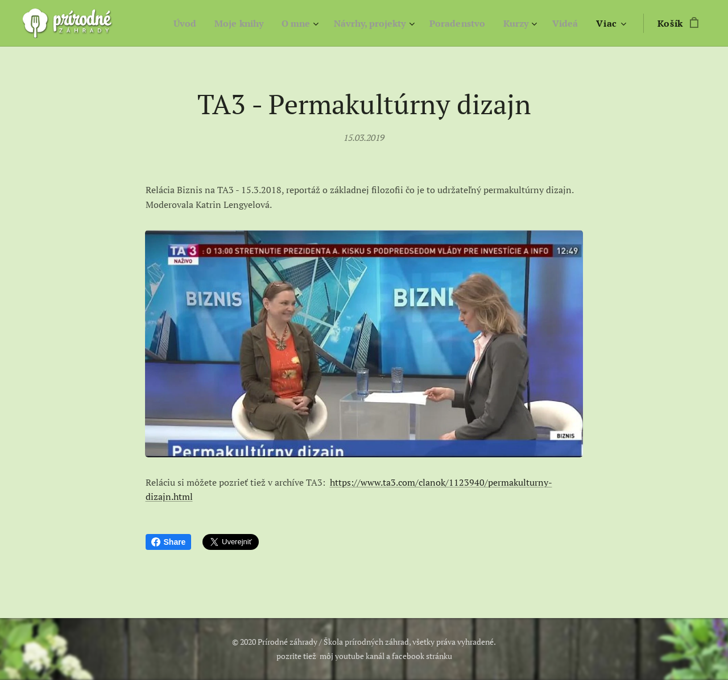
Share (168, 541)
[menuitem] (164, 23)
